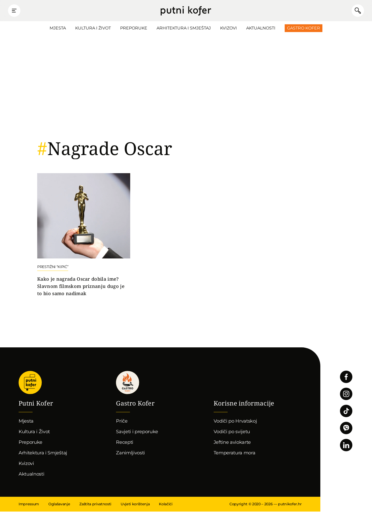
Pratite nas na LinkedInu (346, 445)
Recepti (124, 443)
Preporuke (133, 28)
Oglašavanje (59, 504)
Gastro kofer (127, 383)
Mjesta (58, 28)
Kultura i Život (93, 28)
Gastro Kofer (303, 28)
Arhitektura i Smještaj (184, 28)
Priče (121, 421)
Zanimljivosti (130, 453)
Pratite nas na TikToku (346, 411)
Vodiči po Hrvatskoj (235, 421)
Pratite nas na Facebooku (346, 377)
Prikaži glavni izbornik (15, 11)
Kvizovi (228, 28)
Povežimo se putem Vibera (346, 428)
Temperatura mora (234, 453)
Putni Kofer (186, 11)
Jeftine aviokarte (232, 443)
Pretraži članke (356, 11)
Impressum (29, 504)
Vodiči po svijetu (232, 432)
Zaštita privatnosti (95, 504)
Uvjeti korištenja (135, 504)
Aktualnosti (260, 28)
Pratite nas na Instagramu (346, 394)
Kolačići (165, 504)
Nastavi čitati (83, 236)
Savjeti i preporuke (137, 432)
